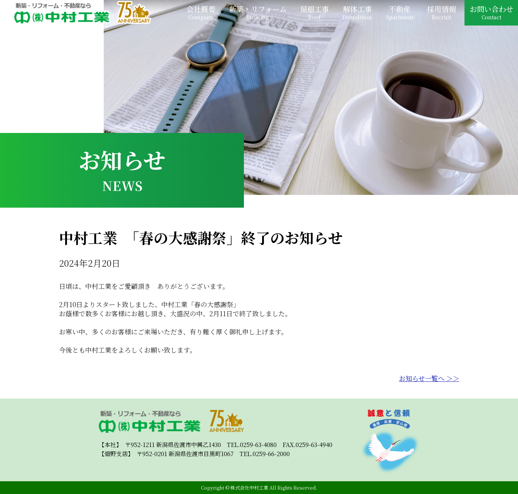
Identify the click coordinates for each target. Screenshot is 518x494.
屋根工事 (314, 12)
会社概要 (200, 12)
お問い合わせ (491, 12)
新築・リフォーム (258, 12)
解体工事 (357, 12)
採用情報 (441, 12)
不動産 (399, 12)
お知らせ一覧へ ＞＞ (429, 378)
